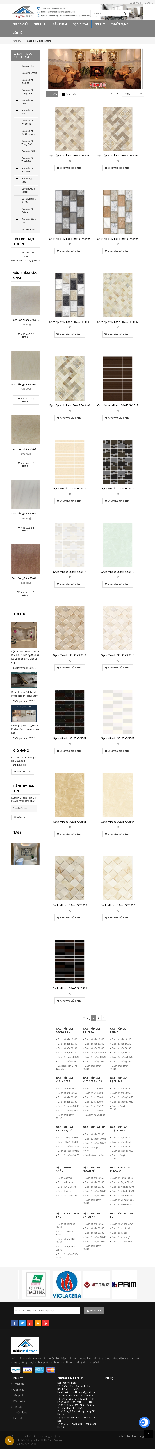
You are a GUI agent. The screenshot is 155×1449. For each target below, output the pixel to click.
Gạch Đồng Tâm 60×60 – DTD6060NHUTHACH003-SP (39, 578)
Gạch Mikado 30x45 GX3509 (69, 738)
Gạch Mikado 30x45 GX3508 (117, 738)
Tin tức (17, 1407)
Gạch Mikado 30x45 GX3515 (117, 488)
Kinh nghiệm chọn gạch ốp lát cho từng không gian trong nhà (25, 729)
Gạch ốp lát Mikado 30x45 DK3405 (69, 238)
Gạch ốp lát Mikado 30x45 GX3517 (117, 405)
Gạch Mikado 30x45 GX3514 (69, 572)
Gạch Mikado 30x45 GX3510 (117, 655)
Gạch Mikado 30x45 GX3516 (69, 488)
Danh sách (72, 94)
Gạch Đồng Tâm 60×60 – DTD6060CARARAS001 (36, 513)
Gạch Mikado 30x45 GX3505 (69, 821)
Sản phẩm (19, 1395)
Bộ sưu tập (19, 1401)
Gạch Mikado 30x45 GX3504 (117, 821)
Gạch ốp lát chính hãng (130, 1436)
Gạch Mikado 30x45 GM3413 (70, 905)
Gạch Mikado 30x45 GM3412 (118, 905)
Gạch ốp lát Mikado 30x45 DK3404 (117, 238)
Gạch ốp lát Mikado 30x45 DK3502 (69, 155)
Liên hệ (17, 1418)
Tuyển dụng (20, 1412)
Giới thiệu (18, 1389)
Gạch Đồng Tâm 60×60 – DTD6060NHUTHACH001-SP (39, 384)
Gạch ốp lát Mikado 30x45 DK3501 (117, 155)
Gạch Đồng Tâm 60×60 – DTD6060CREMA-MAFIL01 (38, 449)
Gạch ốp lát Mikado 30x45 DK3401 (69, 405)
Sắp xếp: (115, 93)
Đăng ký (149, 2)
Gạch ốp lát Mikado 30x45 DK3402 (117, 322)
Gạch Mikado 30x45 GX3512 (117, 572)
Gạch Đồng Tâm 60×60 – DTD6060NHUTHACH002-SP (39, 319)
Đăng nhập (135, 2)
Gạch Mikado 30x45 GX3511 (69, 655)
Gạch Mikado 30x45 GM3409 (70, 988)
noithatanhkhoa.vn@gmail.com (26, 260)
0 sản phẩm (20, 757)
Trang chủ (16, 40)
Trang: (87, 1018)
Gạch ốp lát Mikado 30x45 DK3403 (69, 322)
